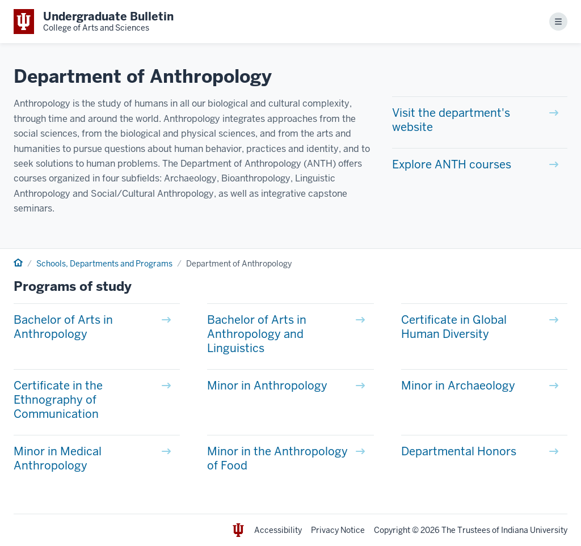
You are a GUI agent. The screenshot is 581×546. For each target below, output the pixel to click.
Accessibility (278, 530)
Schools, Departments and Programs (104, 264)
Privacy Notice (338, 530)
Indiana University (534, 530)
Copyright (392, 530)
